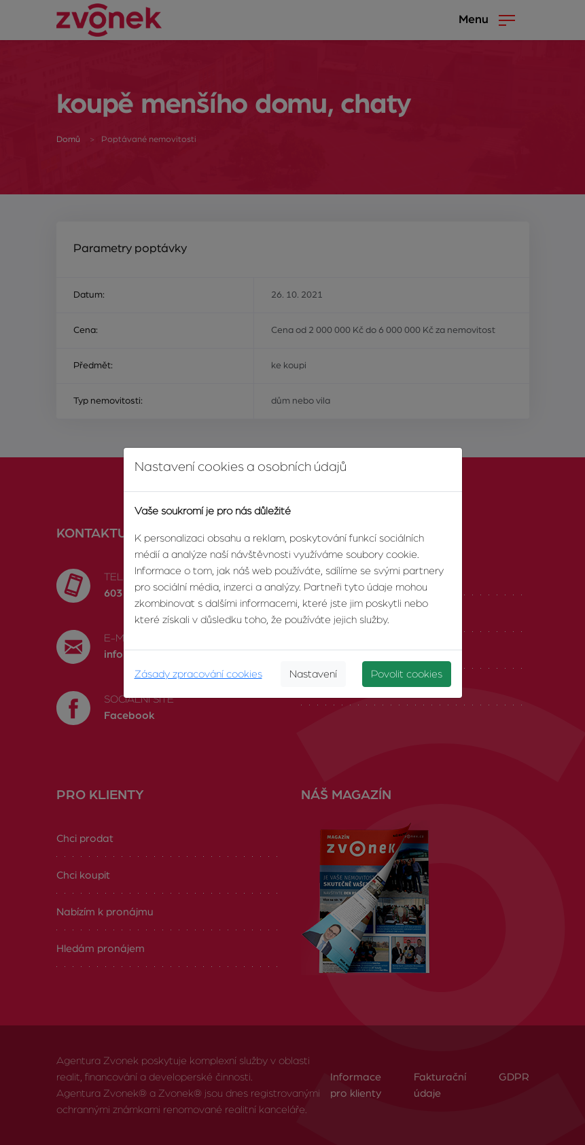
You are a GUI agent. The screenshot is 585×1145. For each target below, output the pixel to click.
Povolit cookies (406, 674)
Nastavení (313, 674)
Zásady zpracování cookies (198, 674)
